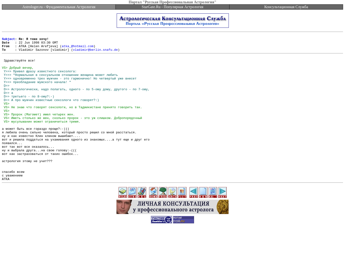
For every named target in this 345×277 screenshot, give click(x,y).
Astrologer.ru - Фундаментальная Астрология (58, 7)
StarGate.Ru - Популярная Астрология (172, 7)
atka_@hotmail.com (78, 49)
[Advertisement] (172, 266)
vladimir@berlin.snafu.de (95, 53)
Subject (8, 40)
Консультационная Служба (286, 7)
